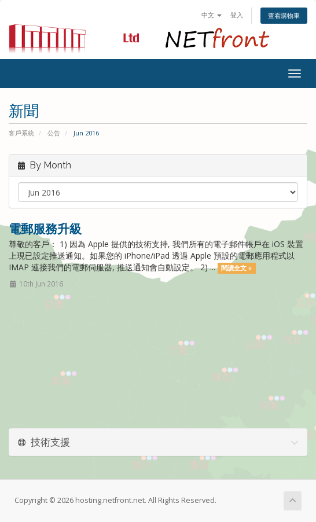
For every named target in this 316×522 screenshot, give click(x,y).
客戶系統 (21, 132)
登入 (236, 14)
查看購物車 (284, 15)
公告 (53, 132)
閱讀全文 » (236, 268)
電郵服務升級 (45, 228)
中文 (211, 14)
